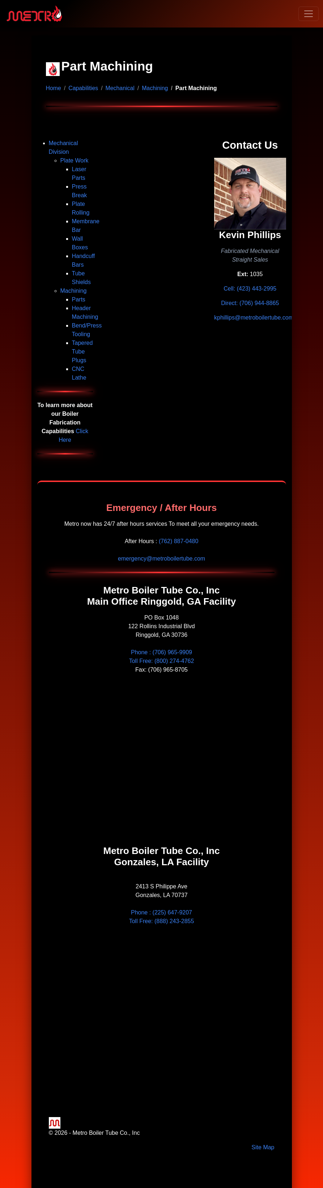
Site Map (262, 1147)
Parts (78, 299)
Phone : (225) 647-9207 (161, 912)
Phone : (161, 652)
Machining (156, 88)
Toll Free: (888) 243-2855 (161, 921)
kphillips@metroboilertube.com (253, 317)
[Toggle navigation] (308, 14)
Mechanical (120, 88)
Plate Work (74, 160)
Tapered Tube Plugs (82, 351)
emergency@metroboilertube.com (161, 558)
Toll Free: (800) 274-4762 (161, 661)
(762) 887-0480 (178, 541)
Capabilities (84, 88)
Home (53, 88)
